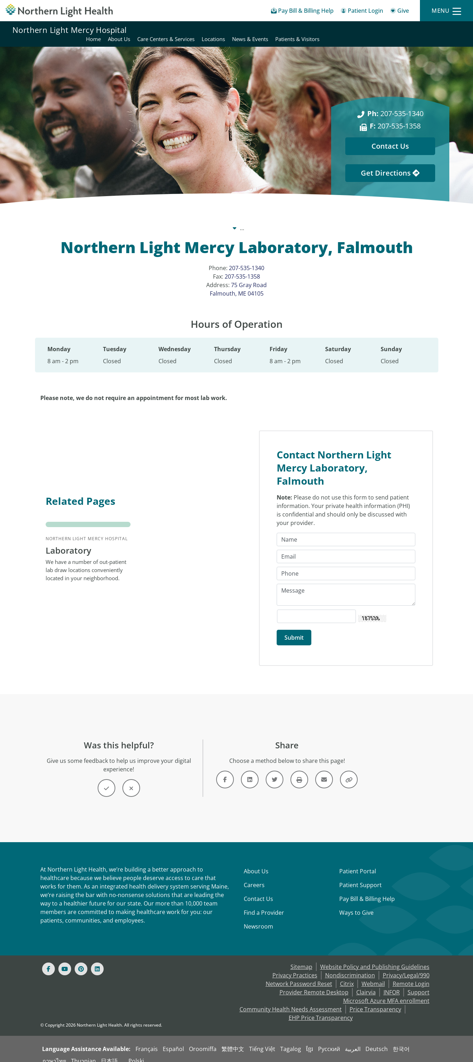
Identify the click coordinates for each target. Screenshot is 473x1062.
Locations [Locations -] (303, 219)
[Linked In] (97, 960)
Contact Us (258, 891)
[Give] (399, 12)
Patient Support (360, 877)
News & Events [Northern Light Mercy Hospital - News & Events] (391, 29)
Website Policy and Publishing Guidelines (374, 959)
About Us (256, 863)
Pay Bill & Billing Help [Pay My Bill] (367, 891)
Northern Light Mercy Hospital (69, 29)
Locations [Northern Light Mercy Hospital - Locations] (354, 29)
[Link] (225, 771)
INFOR (391, 984)
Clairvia (366, 984)
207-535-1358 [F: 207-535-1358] (395, 117)
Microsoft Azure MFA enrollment (386, 993)
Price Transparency (375, 1001)
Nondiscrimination (350, 967)
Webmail (373, 976)
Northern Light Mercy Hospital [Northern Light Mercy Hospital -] (241, 219)
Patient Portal (357, 863)
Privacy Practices (294, 967)
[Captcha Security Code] (316, 608)
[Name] (346, 531)
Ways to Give (356, 904)
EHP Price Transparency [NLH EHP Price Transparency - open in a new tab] (321, 1010)
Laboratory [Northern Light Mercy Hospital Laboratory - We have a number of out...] (68, 542)
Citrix (347, 976)
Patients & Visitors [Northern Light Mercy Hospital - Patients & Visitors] (438, 29)
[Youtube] (64, 960)
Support (418, 984)
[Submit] (294, 629)
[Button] (106, 780)
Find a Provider (264, 904)
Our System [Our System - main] (176, 219)
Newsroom (258, 918)
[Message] (346, 587)
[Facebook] (48, 960)
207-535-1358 (242, 268)
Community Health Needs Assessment (291, 1001)
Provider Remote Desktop (313, 984)
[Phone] (346, 565)
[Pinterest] (81, 960)
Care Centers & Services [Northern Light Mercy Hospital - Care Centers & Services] (306, 29)
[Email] (346, 548)
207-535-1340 (246, 259)
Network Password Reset (299, 976)
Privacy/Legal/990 (406, 967)
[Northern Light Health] (59, 10)
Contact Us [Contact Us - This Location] (390, 137)
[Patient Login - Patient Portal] (362, 12)
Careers (254, 877)
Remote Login (411, 976)
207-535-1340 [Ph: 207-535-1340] (395, 105)
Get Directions (390, 164)
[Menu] (446, 11)
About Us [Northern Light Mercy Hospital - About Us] (260, 29)
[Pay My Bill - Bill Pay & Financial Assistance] (302, 12)
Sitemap (301, 959)
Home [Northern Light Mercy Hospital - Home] (234, 29)
